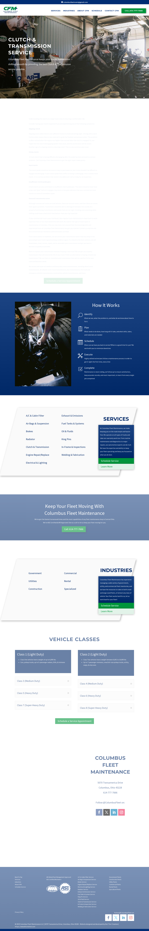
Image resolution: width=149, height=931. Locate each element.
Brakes (29, 431)
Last (112, 55)
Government (35, 573)
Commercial (70, 573)
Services (55, 11)
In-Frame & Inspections (73, 447)
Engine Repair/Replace (37, 454)
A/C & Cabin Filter (35, 415)
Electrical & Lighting (36, 462)
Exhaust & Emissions (72, 415)
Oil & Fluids (67, 431)
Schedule (97, 11)
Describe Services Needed (97, 77)
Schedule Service (110, 460)
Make (90, 69)
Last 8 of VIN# (122, 69)
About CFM (83, 11)
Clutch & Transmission (37, 447)
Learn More (106, 466)
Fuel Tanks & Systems (73, 423)
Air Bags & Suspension (37, 423)
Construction (35, 588)
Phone (114, 61)
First (90, 55)
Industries (69, 11)
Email (91, 61)
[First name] (99, 52)
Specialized (70, 588)
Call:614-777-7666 (134, 11)
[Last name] (121, 52)
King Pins (66, 439)
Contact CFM (112, 11)
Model (105, 69)
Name (91, 49)
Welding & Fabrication (73, 454)
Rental (67, 581)
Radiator (30, 439)
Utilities (33, 581)
